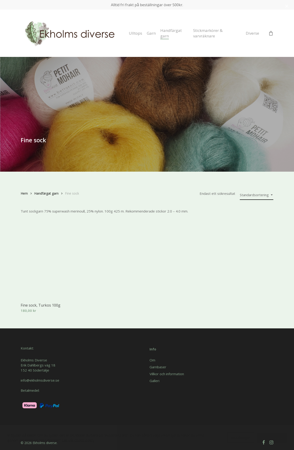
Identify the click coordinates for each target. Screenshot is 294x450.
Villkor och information (167, 374)
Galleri (154, 380)
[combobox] (256, 195)
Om (152, 360)
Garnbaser (158, 367)
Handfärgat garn (46, 193)
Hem (24, 193)
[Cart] (270, 33)
